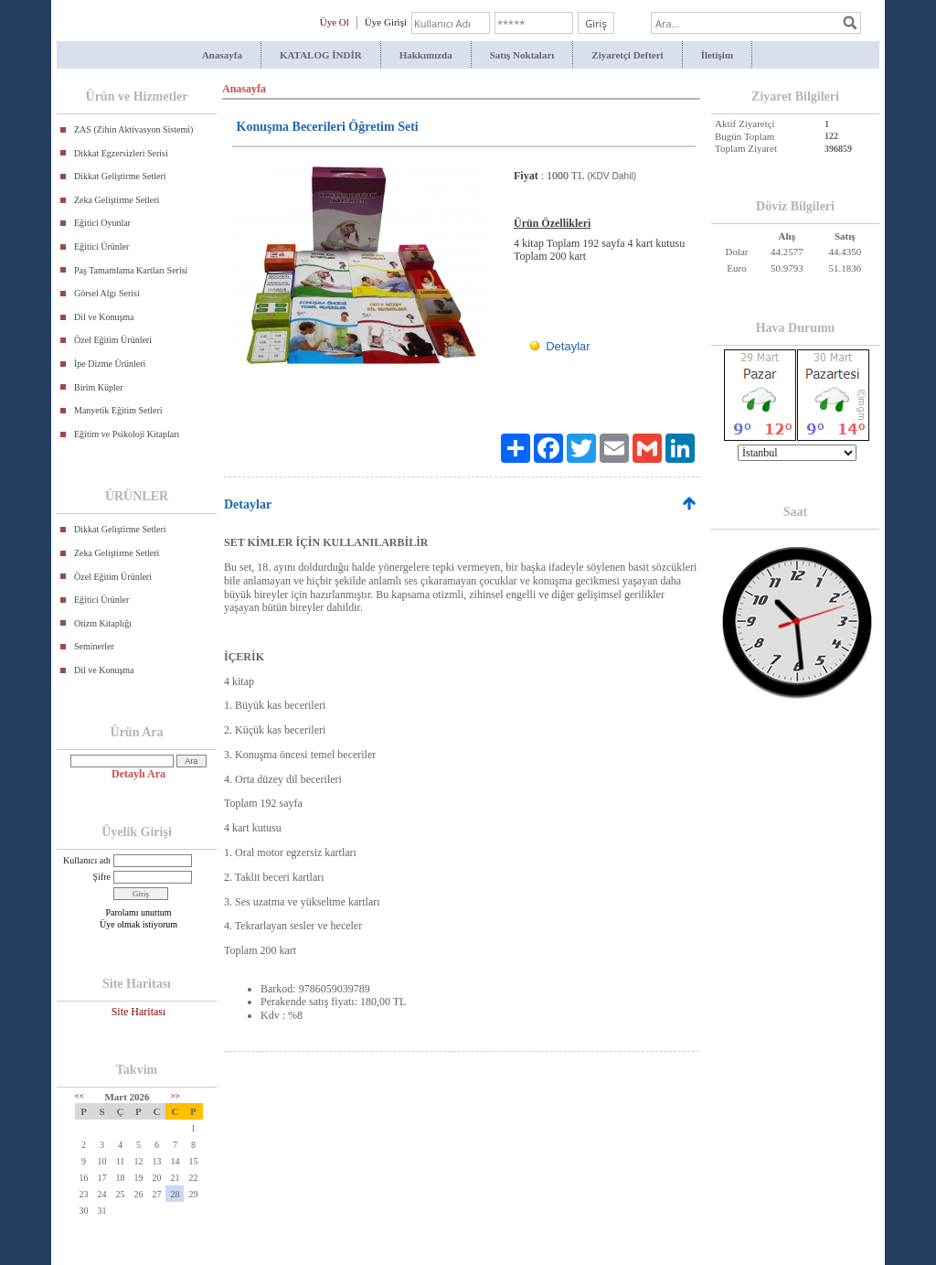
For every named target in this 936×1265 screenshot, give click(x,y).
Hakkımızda (425, 54)
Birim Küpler (98, 387)
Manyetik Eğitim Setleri (118, 410)
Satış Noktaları (522, 54)
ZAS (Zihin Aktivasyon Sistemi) (133, 129)
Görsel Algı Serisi (107, 293)
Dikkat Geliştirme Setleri (120, 176)
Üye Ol (334, 21)
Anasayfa (222, 54)
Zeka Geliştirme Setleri (116, 200)
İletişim (717, 54)
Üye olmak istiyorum (138, 924)
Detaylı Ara (138, 773)
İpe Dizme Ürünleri (109, 364)
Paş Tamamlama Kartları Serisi (130, 270)
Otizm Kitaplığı (103, 623)
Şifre (102, 877)
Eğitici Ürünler (101, 246)
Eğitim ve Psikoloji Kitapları (126, 434)
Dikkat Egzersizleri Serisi (121, 153)
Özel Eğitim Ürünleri (113, 340)
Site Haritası (139, 1011)
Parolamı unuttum (139, 912)
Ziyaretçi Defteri (627, 54)
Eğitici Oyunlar (102, 223)
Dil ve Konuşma (104, 317)
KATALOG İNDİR (321, 54)
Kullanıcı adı (87, 860)
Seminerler (94, 646)
